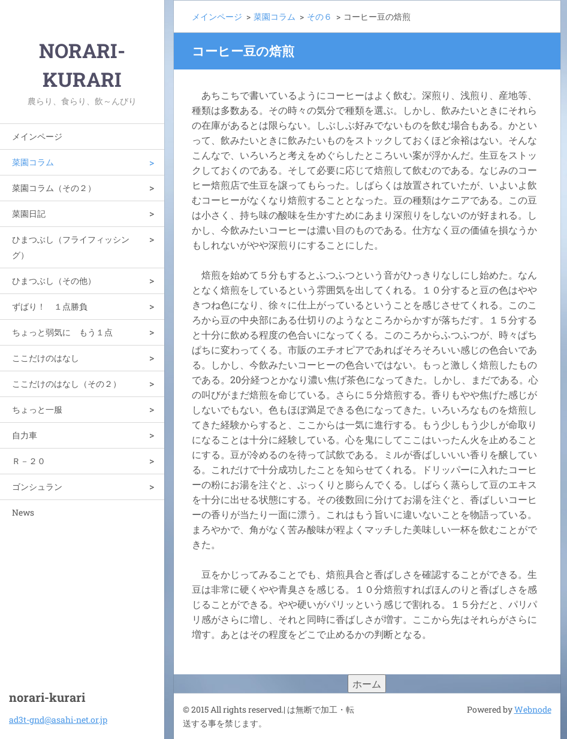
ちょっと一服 (37, 409)
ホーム (366, 683)
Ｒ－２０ (29, 461)
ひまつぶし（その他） (54, 280)
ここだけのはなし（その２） (66, 383)
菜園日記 (29, 213)
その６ (319, 16)
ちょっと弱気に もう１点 (62, 332)
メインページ (37, 136)
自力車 (24, 435)
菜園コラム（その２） (54, 187)
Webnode (532, 709)
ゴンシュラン (37, 486)
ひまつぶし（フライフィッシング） (70, 247)
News (23, 512)
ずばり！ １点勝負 (50, 306)
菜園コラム (33, 162)
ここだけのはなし (45, 358)
